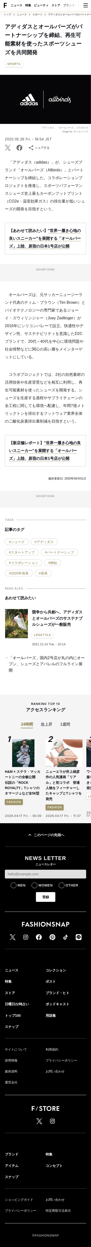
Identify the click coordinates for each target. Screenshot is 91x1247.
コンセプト (54, 1166)
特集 (28, 5)
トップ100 (13, 1015)
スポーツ (37, 14)
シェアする (39, 148)
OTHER (72, 885)
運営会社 (11, 1082)
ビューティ (41, 5)
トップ (7, 14)
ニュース (16, 5)
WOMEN (45, 885)
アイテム (11, 1166)
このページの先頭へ (45, 835)
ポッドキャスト (57, 1004)
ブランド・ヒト (73, 5)
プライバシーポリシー (61, 1060)
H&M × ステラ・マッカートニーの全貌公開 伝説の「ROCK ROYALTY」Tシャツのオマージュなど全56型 (22, 782)
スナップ (11, 1027)
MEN (21, 885)
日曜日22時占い (17, 1004)
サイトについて (16, 1049)
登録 (45, 897)
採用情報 (11, 1060)
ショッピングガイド (19, 1199)
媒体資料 (11, 1071)
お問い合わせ (55, 1071)
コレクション (56, 970)
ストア (55, 5)
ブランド (11, 1154)
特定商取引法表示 (58, 1210)
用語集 (51, 1015)
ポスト (51, 981)
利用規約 (52, 1049)
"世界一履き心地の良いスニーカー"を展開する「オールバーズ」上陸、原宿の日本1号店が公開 (45, 238)
